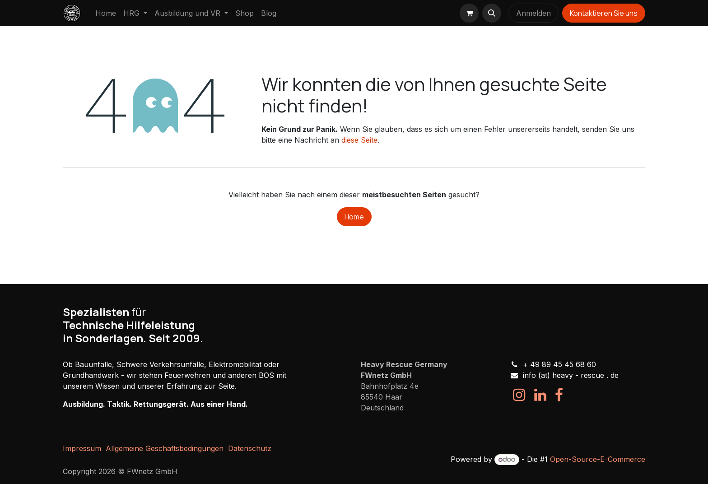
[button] (491, 13)
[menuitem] (106, 13)
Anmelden (533, 13)
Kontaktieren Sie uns (604, 13)
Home (354, 217)
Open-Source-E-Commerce (597, 459)
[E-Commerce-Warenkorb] (469, 13)
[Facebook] (559, 395)
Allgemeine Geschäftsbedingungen (165, 448)
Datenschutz (249, 448)
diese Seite (359, 139)
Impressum (82, 448)
